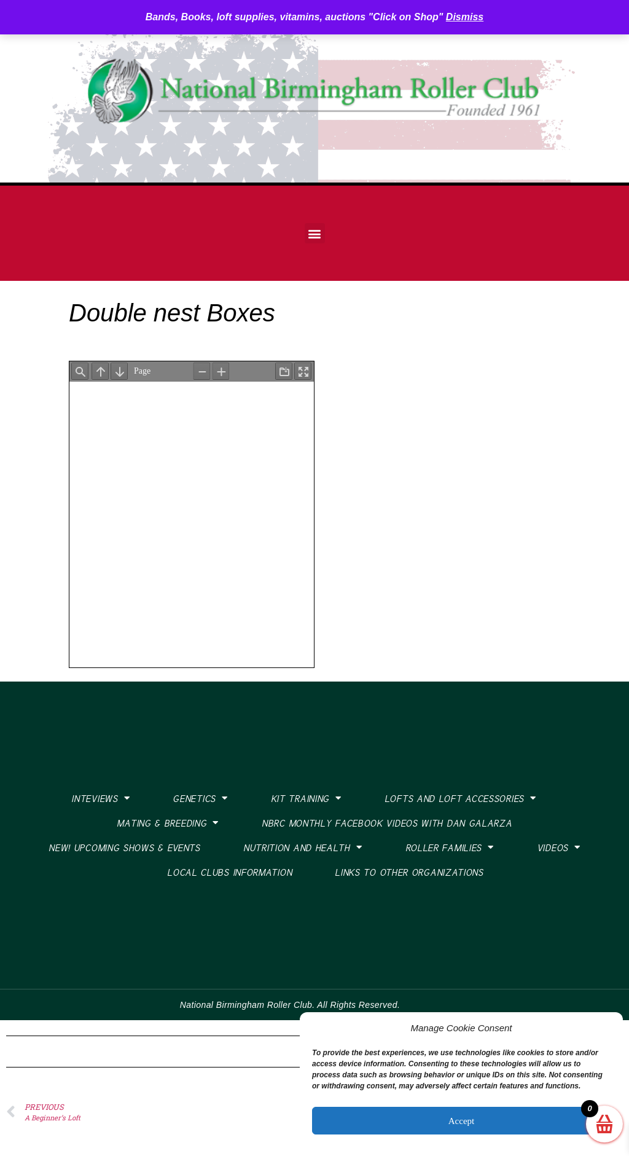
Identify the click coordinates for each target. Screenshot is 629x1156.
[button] (315, 233)
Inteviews (100, 798)
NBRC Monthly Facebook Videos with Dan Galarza (387, 823)
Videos (558, 847)
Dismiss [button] (464, 17)
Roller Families (449, 847)
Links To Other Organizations (409, 872)
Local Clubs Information (229, 872)
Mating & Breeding (168, 822)
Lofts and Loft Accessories (460, 798)
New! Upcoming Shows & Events (124, 847)
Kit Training (306, 798)
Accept (461, 1121)
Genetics (200, 798)
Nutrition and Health (302, 847)
